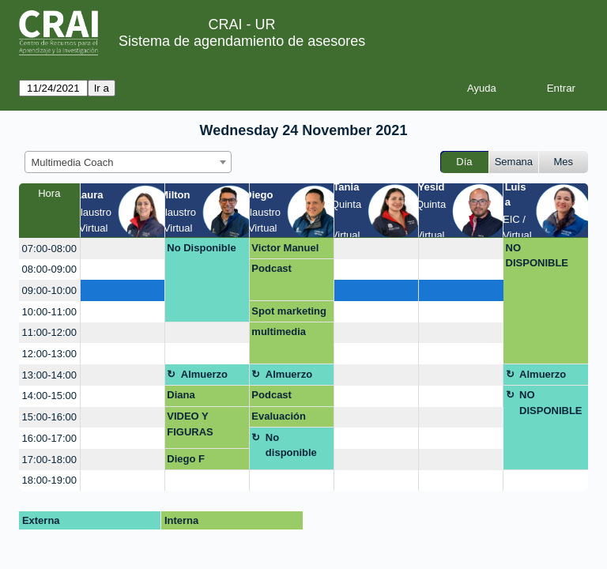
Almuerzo (204, 374)
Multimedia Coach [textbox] (73, 162)
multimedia (278, 331)
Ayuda (481, 88)
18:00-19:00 (49, 480)
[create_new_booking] (122, 248)
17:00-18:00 (49, 459)
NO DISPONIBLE (537, 255)
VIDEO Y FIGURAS (190, 424)
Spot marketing (288, 311)
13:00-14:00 (49, 375)
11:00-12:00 (49, 332)
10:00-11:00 (49, 312)
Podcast (271, 268)
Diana (180, 395)
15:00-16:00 (49, 417)
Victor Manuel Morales (285, 250)
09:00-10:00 (49, 290)
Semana (514, 162)
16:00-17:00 (49, 438)
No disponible (291, 445)
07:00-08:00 (49, 248)
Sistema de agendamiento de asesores (242, 41)
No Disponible (201, 248)
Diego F (186, 459)
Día (464, 162)
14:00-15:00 (49, 395)
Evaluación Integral (278, 419)
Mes (564, 162)
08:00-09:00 (49, 269)
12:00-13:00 (49, 354)
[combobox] (128, 162)
